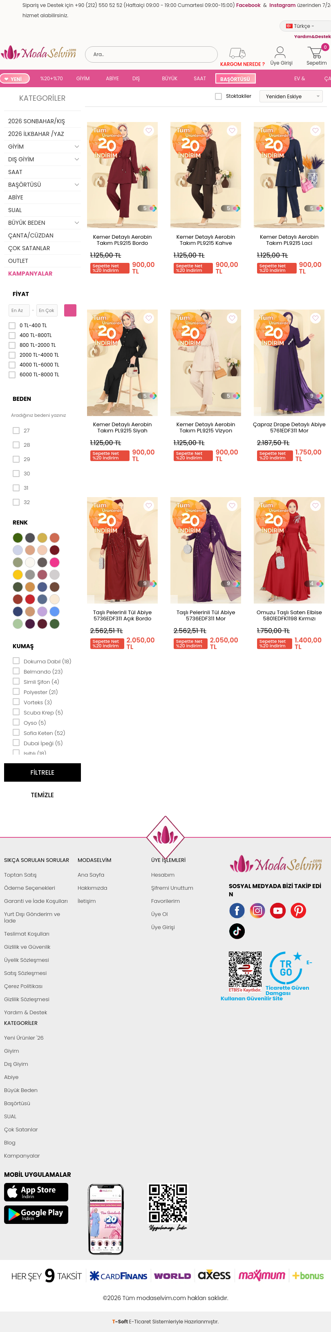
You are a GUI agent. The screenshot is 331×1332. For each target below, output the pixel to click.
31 (20, 488)
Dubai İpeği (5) (38, 742)
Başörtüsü (17, 1103)
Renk (20, 522)
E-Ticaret (140, 1293)
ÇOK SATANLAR (29, 248)
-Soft (120, 1293)
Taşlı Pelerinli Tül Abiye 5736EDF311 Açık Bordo (122, 615)
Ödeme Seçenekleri (29, 888)
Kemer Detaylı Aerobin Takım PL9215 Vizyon (206, 427)
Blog (10, 1143)
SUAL (275, 79)
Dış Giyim (16, 1064)
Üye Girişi (163, 927)
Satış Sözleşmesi (25, 973)
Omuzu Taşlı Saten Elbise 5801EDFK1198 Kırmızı (289, 615)
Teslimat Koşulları (26, 934)
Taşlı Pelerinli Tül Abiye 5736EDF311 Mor (206, 615)
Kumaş (23, 646)
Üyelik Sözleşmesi (26, 960)
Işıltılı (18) (30, 753)
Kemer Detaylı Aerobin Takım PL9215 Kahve (206, 240)
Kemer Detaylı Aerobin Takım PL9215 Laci (289, 240)
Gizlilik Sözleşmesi (26, 999)
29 (21, 459)
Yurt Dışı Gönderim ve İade (32, 917)
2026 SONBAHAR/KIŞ (36, 121)
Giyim (11, 1051)
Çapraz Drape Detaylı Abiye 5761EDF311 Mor (289, 427)
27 (21, 431)
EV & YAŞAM (302, 79)
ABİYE (112, 78)
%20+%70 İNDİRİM (51, 79)
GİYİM (83, 78)
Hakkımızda (92, 888)
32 (21, 502)
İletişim (87, 901)
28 (21, 445)
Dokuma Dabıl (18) (42, 660)
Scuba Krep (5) (38, 712)
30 (21, 474)
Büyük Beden (21, 1090)
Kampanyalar (22, 1156)
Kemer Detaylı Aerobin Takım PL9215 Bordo (122, 240)
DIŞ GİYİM (139, 79)
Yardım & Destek (25, 1012)
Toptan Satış (20, 875)
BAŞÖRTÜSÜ (235, 79)
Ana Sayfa (91, 875)
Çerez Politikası (23, 986)
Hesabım (162, 875)
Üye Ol (159, 914)
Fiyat (21, 294)
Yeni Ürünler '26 (24, 1038)
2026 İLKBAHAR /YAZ (36, 134)
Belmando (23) (38, 671)
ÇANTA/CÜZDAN (31, 235)
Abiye (11, 1077)
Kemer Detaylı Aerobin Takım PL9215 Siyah (122, 427)
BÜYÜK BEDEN (170, 79)
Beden (22, 399)
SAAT (200, 78)
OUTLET (18, 261)
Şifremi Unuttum (172, 888)
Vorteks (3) (32, 701)
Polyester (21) (35, 691)
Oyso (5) (29, 722)
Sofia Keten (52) (39, 732)
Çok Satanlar (21, 1129)
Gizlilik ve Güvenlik (27, 947)
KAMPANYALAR (30, 273)
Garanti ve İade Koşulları (36, 901)
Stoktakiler (233, 96)
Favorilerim (165, 901)
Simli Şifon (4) (36, 681)
